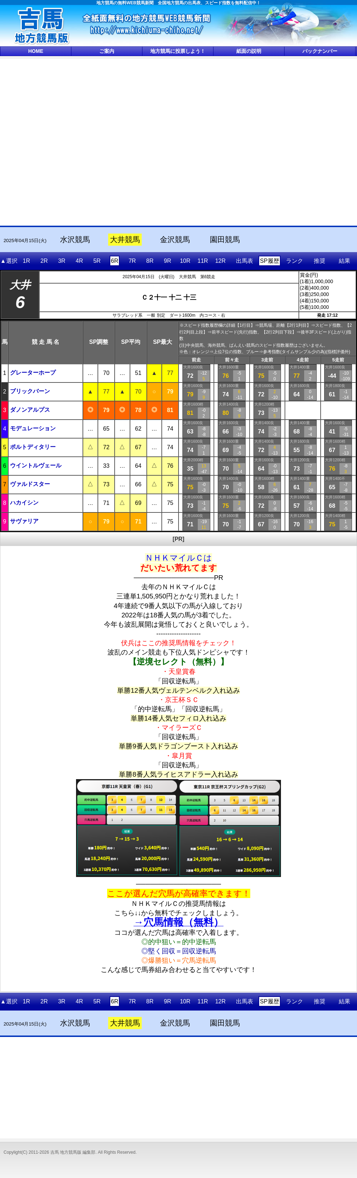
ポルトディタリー (33, 447)
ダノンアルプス (30, 410)
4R (79, 261)
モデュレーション (33, 428)
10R (185, 261)
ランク (294, 261)
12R (220, 261)
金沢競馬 (175, 239)
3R (61, 261)
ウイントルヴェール (35, 465)
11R (202, 261)
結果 (344, 261)
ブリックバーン (30, 391)
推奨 (319, 261)
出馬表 (244, 261)
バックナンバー (319, 51)
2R (43, 261)
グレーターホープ (33, 373)
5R (96, 261)
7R (132, 261)
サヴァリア (24, 521)
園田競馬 (225, 239)
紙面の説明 (248, 51)
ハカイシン (24, 503)
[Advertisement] (82, 142)
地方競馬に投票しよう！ (177, 51)
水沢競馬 (75, 239)
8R (150, 261)
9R (167, 261)
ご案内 (106, 51)
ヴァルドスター (30, 484)
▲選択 (8, 261)
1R (26, 261)
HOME (35, 51)
